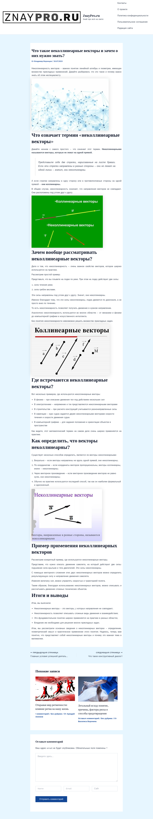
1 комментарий (42, 700)
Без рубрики (56, 700)
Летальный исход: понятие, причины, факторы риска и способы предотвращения (93, 695)
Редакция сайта (125, 15)
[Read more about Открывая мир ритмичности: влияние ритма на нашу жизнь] (55, 674)
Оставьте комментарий (88, 704)
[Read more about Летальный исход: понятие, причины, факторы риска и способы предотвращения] (98, 675)
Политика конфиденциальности (132, 8)
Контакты (121, 1)
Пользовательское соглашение (132, 12)
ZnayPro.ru (91, 8)
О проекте (122, 5)
